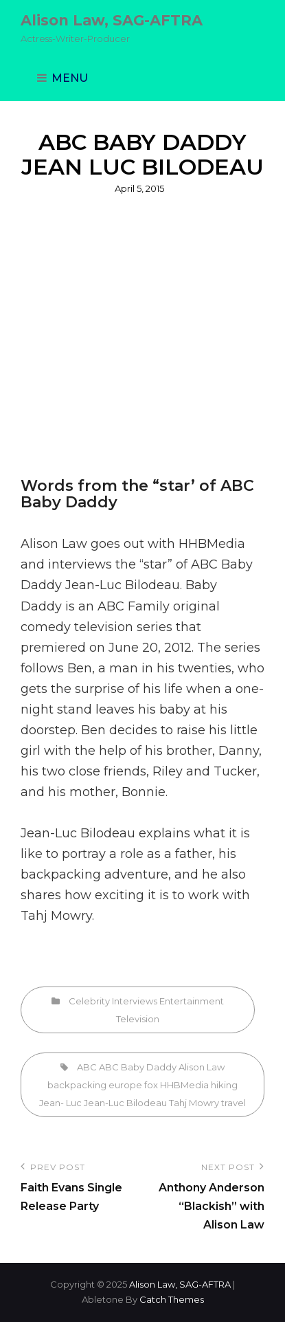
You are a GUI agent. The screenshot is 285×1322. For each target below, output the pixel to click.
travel (233, 1102)
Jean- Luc (60, 1102)
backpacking (61, 874)
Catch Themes (171, 1299)
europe (125, 1084)
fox (151, 1084)
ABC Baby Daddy (137, 1066)
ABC (87, 1066)
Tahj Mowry (194, 1102)
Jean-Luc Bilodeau (78, 833)
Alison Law (202, 1066)
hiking (224, 1084)
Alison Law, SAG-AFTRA (112, 20)
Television (137, 1018)
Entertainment (191, 1000)
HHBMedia (184, 1084)
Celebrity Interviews (113, 1000)
